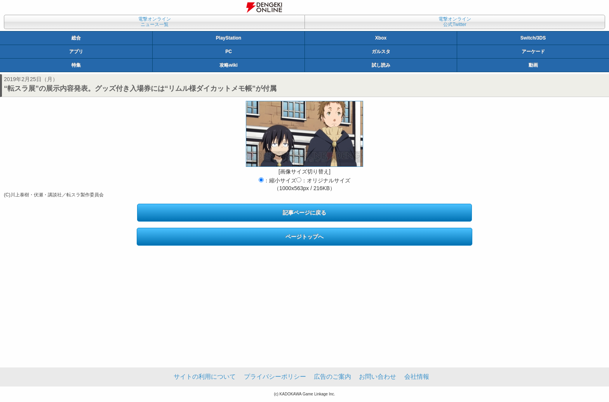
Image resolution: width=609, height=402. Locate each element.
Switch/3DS (533, 38)
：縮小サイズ (277, 180)
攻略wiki (228, 65)
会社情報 (416, 376)
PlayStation (228, 38)
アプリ (76, 51)
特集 (76, 65)
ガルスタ (381, 51)
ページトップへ (304, 237)
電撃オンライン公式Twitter (454, 21)
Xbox (380, 38)
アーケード (533, 51)
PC (228, 51)
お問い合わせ (377, 376)
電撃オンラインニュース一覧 (154, 21)
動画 (533, 65)
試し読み (381, 65)
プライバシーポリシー (275, 376)
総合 (76, 38)
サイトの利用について (205, 376)
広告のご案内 (332, 376)
